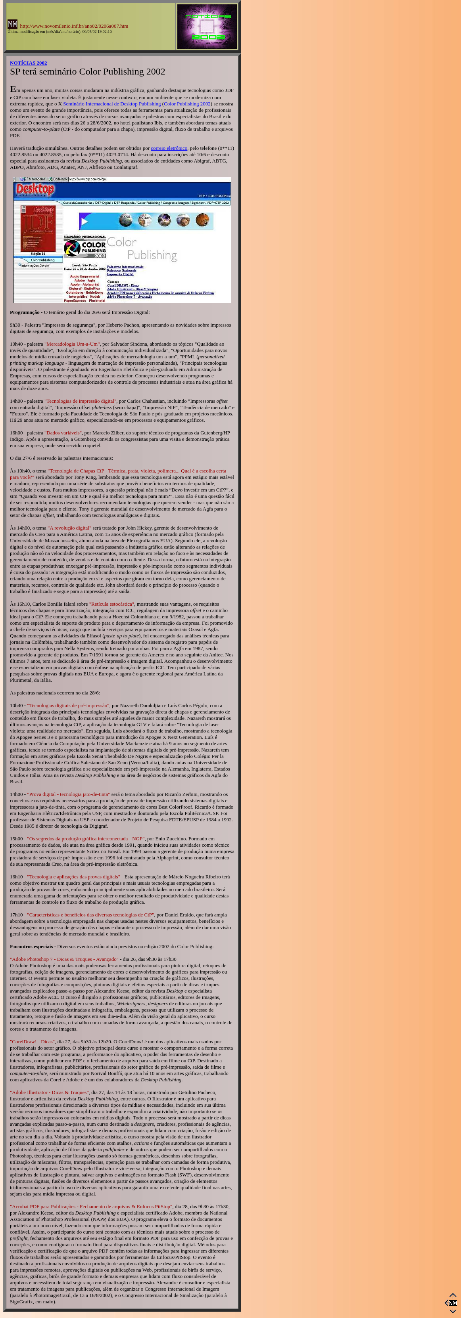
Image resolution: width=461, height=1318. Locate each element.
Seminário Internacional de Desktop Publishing (112, 104)
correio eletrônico (169, 148)
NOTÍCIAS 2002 (28, 63)
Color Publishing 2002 (187, 104)
